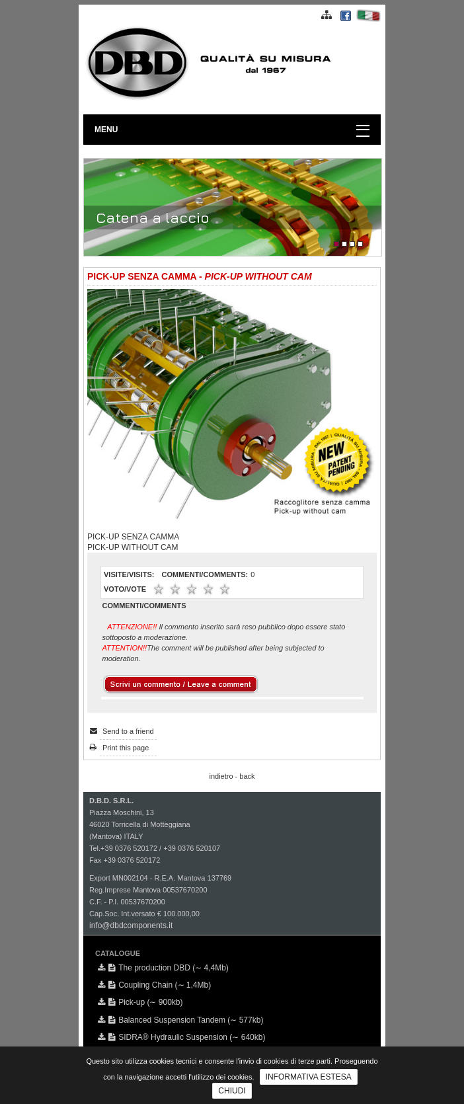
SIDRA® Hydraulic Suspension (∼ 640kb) (186, 1037)
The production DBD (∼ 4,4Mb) (168, 967)
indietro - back (231, 776)
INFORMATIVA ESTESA (309, 1077)
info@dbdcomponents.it (131, 925)
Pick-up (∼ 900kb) (145, 1002)
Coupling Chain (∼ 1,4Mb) (159, 985)
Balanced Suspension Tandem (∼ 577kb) (185, 1020)
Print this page (125, 748)
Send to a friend (128, 731)
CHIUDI (231, 1090)
